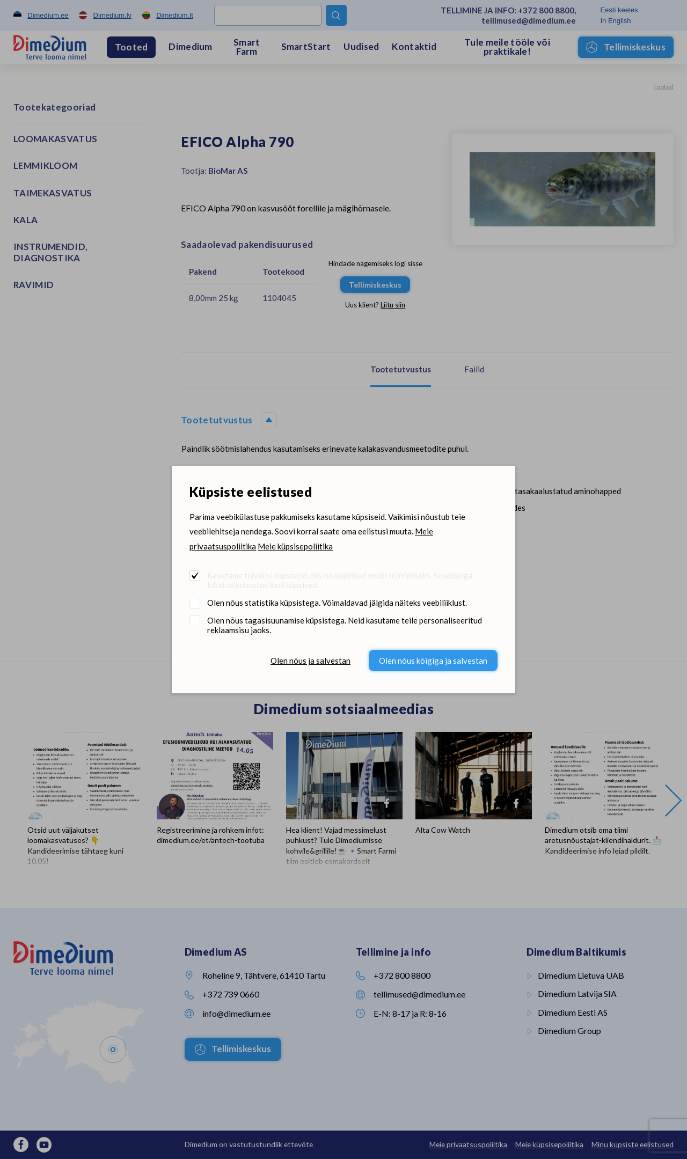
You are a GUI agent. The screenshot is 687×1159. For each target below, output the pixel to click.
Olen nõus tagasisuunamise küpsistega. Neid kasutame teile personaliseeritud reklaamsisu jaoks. (344, 625)
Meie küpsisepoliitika (295, 546)
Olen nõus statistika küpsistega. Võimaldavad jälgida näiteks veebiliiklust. (337, 602)
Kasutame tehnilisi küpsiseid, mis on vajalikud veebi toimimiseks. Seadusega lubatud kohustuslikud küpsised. (339, 580)
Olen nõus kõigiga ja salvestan (433, 660)
